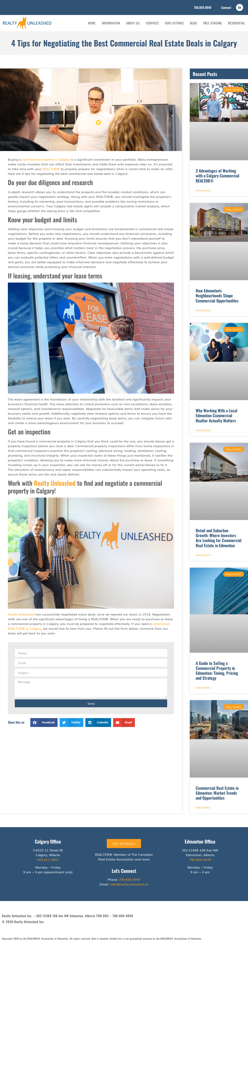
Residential (236, 23)
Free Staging (212, 23)
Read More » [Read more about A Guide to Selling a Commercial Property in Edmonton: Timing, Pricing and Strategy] (204, 687)
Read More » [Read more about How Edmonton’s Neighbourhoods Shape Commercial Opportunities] (204, 310)
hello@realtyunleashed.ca (129, 884)
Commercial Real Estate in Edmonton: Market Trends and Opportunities (217, 793)
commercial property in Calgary (46, 159)
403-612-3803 (48, 859)
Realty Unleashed (55, 483)
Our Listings (174, 23)
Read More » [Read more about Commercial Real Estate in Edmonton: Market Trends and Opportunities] (204, 807)
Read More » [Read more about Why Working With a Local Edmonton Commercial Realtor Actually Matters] (204, 430)
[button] (44, 722)
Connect (226, 7)
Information (111, 23)
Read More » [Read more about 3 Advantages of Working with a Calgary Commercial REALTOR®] (204, 190)
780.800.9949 (202, 7)
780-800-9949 (200, 859)
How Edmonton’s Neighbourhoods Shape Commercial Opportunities (217, 295)
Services (152, 23)
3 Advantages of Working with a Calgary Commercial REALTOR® (217, 176)
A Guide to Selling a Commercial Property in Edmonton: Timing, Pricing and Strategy (217, 670)
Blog (193, 23)
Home (92, 23)
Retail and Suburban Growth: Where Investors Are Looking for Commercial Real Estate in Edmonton (219, 537)
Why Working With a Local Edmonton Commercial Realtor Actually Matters (216, 415)
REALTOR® (51, 168)
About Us (133, 23)
